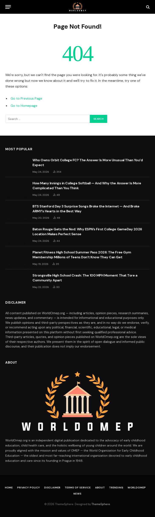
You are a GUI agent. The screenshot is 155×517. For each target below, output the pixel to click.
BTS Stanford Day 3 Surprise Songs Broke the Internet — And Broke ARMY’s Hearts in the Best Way (85, 208)
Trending (116, 487)
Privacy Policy (28, 487)
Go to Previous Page (26, 98)
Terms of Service (78, 487)
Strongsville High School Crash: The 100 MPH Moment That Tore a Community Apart (84, 277)
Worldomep (137, 487)
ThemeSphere (101, 504)
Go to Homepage (24, 105)
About (100, 487)
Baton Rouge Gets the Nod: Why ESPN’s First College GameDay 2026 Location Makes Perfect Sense (87, 231)
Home (9, 487)
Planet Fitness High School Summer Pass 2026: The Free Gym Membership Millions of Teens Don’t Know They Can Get (81, 254)
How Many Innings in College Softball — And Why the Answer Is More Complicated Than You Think (86, 185)
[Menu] (8, 7)
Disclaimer (52, 487)
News (77, 493)
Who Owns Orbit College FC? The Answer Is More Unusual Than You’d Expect (87, 162)
